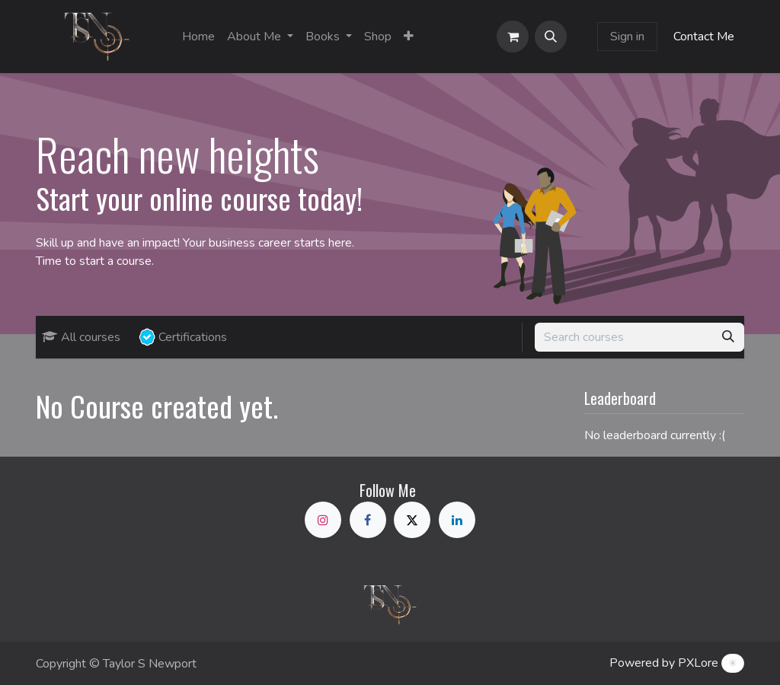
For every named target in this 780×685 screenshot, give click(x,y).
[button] (551, 37)
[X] (412, 520)
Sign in (627, 36)
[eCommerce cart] (513, 37)
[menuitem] (198, 36)
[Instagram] (323, 520)
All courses (81, 337)
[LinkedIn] (457, 520)
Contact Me (703, 36)
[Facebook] (368, 520)
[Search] (728, 337)
